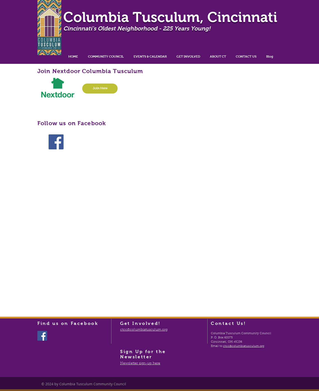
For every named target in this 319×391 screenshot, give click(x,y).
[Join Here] (100, 89)
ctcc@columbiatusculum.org (243, 346)
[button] (106, 56)
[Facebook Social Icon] (56, 141)
